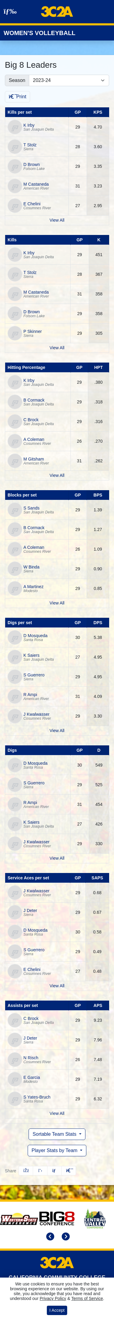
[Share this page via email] (54, 1170)
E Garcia (31, 1077)
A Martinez (33, 586)
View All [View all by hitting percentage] (57, 475)
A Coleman (33, 439)
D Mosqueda (35, 635)
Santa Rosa (33, 640)
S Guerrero (33, 675)
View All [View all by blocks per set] (57, 603)
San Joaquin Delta (38, 129)
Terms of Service (87, 1298)
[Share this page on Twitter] (40, 1170)
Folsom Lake (34, 169)
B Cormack (33, 400)
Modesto (30, 591)
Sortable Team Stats (55, 1134)
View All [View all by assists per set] (57, 1113)
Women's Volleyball (39, 33)
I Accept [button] (57, 1310)
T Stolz (29, 144)
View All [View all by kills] (57, 347)
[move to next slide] (65, 1237)
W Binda (31, 567)
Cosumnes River (37, 208)
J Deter (30, 910)
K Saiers (31, 655)
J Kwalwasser (36, 714)
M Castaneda (36, 184)
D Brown (31, 164)
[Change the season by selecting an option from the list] (69, 80)
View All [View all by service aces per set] (57, 985)
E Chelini (31, 203)
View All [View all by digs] (57, 858)
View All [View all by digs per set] (57, 730)
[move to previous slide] (49, 1237)
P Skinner (32, 331)
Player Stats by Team (55, 1150)
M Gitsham (33, 459)
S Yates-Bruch (36, 1097)
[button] (68, 1170)
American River (36, 188)
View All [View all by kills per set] (57, 220)
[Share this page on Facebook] (26, 1170)
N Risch (30, 1057)
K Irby (29, 125)
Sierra (28, 149)
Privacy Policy (53, 1298)
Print (17, 96)
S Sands (31, 508)
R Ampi (30, 694)
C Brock (31, 419)
